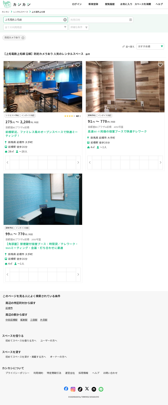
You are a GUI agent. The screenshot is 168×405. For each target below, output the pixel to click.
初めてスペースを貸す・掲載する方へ (25, 357)
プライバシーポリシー (17, 373)
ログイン (77, 4)
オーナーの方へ (58, 357)
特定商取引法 (54, 373)
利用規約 (38, 373)
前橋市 (9, 308)
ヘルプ (159, 4)
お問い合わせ (110, 373)
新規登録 (93, 4)
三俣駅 (33, 320)
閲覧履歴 (110, 4)
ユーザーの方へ (48, 340)
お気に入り (126, 4)
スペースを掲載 (143, 4)
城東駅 (23, 320)
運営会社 (70, 373)
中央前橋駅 (11, 320)
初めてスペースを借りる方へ (20, 340)
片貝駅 (43, 320)
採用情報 (83, 373)
